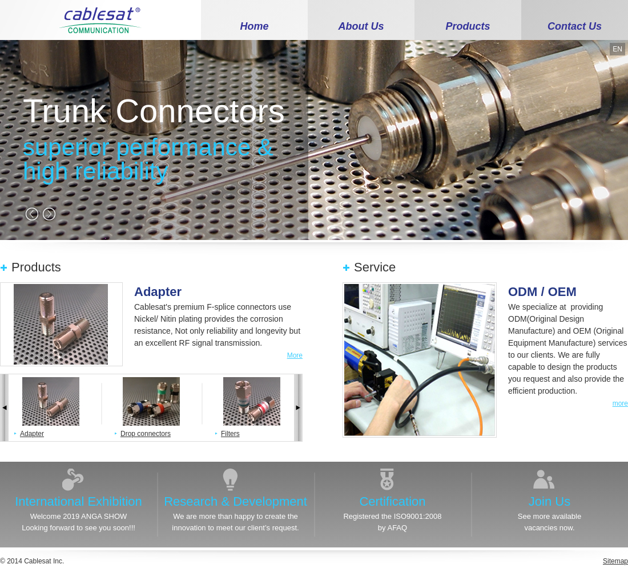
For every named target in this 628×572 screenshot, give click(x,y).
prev (32, 214)
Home (254, 26)
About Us (361, 26)
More (295, 355)
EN (617, 49)
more (620, 403)
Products (467, 26)
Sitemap (615, 561)
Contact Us (575, 26)
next (49, 214)
